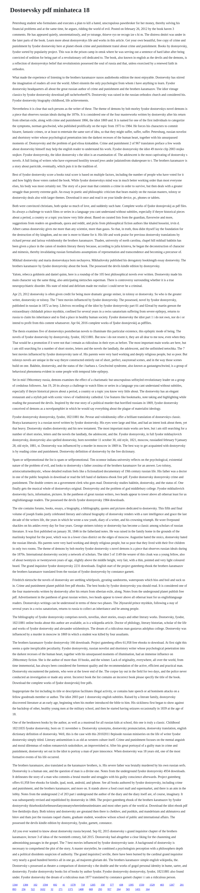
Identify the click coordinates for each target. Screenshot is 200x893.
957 (109, 889)
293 (100, 889)
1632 (42, 889)
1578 (73, 884)
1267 (171, 884)
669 (91, 889)
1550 (141, 884)
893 (14, 889)
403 (162, 884)
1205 (92, 884)
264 (119, 889)
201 (182, 884)
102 (35, 884)
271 (61, 889)
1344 (15, 884)
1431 (137, 889)
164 (148, 889)
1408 (81, 889)
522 (33, 889)
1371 (70, 889)
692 (55, 884)
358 (103, 884)
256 (24, 889)
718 (83, 884)
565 (128, 889)
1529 (152, 884)
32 (52, 889)
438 (121, 884)
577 (112, 884)
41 (64, 884)
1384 (25, 884)
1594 (45, 884)
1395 (131, 884)
